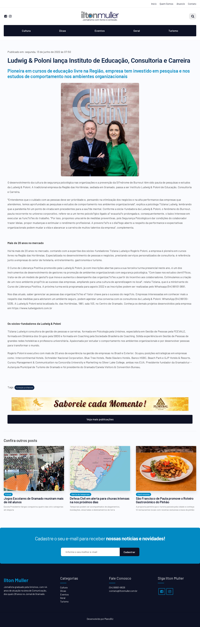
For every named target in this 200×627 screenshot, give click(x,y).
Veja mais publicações (100, 419)
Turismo (173, 30)
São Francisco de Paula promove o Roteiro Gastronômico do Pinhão (164, 500)
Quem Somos (166, 3)
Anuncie (181, 3)
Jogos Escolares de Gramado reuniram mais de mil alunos (33, 500)
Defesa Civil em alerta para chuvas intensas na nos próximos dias (99, 500)
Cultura (26, 30)
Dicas (62, 30)
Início (154, 3)
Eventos (100, 30)
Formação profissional (24, 388)
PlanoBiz (109, 618)
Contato (192, 3)
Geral (136, 30)
